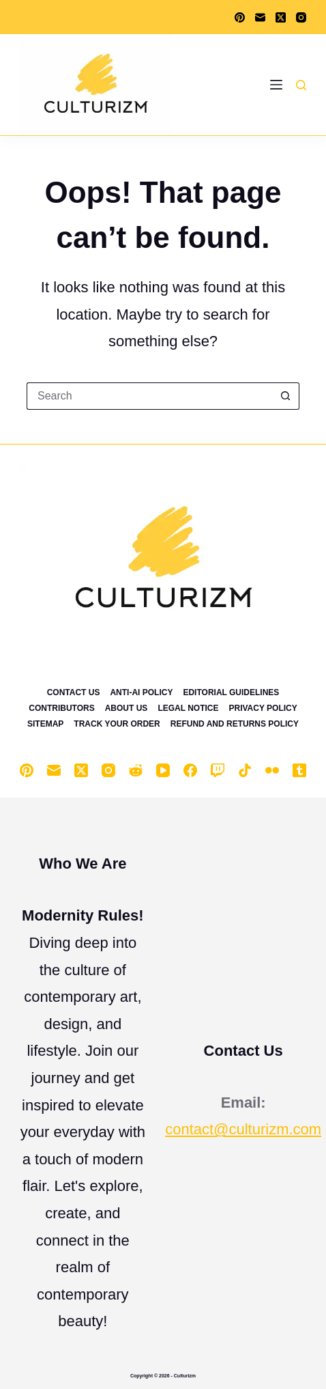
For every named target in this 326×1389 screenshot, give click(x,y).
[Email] (260, 17)
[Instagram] (301, 17)
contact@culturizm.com (243, 1129)
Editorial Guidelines (231, 692)
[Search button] (285, 396)
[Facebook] (190, 770)
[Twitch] (217, 770)
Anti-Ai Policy (141, 692)
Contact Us (73, 692)
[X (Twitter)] (281, 17)
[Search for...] (149, 396)
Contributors (61, 708)
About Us (126, 708)
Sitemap (45, 724)
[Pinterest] (240, 17)
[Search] (301, 85)
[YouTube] (163, 770)
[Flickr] (272, 770)
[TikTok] (245, 770)
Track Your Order (117, 724)
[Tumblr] (299, 770)
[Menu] (276, 85)
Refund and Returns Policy (235, 724)
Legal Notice (188, 708)
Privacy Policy (263, 708)
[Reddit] (136, 770)
